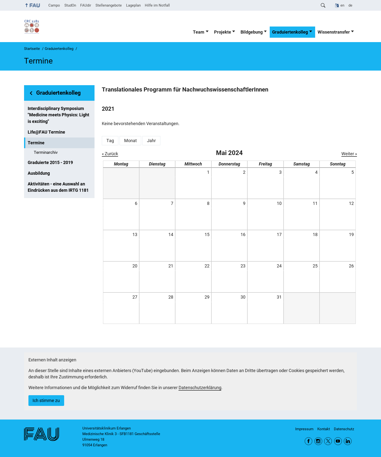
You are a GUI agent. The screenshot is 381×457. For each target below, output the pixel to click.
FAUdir (85, 5)
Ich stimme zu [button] (46, 400)
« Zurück (110, 153)
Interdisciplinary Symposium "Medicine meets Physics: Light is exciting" (58, 115)
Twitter (328, 441)
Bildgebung (252, 32)
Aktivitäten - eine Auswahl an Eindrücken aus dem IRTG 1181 (58, 187)
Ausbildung (39, 173)
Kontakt (323, 429)
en (342, 5)
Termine (36, 142)
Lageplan (133, 5)
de (350, 5)
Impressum (304, 429)
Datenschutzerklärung (200, 387)
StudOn (70, 5)
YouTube (338, 441)
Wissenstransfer (334, 32)
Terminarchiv (46, 152)
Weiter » (349, 153)
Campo (54, 5)
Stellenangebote (108, 5)
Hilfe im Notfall (157, 5)
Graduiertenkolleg (290, 32)
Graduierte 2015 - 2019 (50, 162)
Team (198, 32)
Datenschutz (344, 429)
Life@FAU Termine (46, 132)
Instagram (318, 441)
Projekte (222, 32)
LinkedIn (348, 441)
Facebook (308, 441)
